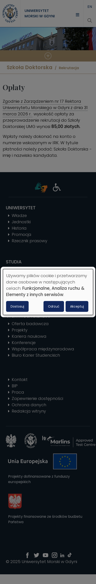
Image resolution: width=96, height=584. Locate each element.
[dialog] (48, 292)
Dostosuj (17, 306)
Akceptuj (77, 306)
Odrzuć (53, 306)
